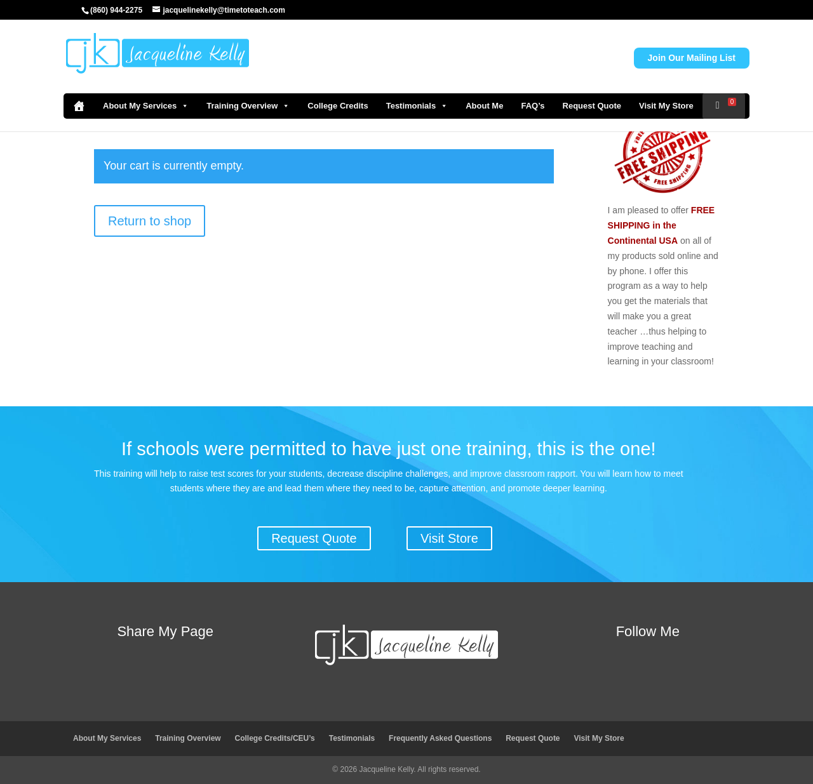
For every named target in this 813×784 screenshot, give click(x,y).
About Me (484, 105)
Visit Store (449, 538)
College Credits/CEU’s (275, 738)
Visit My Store (666, 105)
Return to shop (149, 221)
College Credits (337, 105)
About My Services (146, 106)
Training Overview (248, 106)
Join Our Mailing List (692, 58)
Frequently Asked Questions (440, 738)
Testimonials (417, 106)
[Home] (79, 106)
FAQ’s (532, 105)
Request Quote (592, 105)
